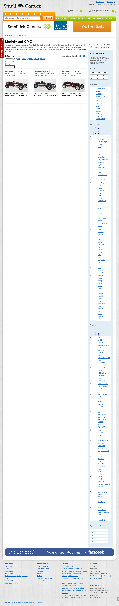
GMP (99, 401)
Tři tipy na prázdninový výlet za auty (72, 568)
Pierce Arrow (101, 304)
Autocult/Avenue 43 (104, 358)
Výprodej (110, 18)
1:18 (19, 14)
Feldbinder (101, 190)
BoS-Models (101, 375)
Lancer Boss (101, 273)
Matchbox (101, 459)
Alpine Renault (102, 175)
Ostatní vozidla (100, 119)
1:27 (93, 535)
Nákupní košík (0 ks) (101, 11)
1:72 (105, 538)
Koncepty (99, 111)
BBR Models (101, 368)
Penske (100, 288)
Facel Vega (101, 183)
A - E (97, 128)
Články (65, 564)
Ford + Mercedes (103, 223)
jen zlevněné (45, 14)
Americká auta (100, 89)
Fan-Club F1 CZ (103, 384)
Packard (100, 275)
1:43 (31, 14)
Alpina (99, 170)
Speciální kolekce (94, 18)
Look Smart (101, 446)
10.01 (93, 75)
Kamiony (98, 106)
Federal (100, 188)
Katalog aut (61, 18)
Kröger (100, 252)
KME (99, 239)
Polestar (100, 311)
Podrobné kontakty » (96, 578)
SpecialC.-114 (102, 520)
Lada (99, 268)
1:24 (25, 14)
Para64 (100, 476)
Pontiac (100, 314)
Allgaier (100, 165)
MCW (99, 471)
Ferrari (100, 198)
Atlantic (100, 348)
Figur (99, 206)
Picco (99, 301)
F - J (97, 130)
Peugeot (100, 296)
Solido (99, 515)
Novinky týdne (76, 18)
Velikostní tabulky (10, 571)
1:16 (93, 532)
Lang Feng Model (103, 441)
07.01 (93, 78)
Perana (100, 291)
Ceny (18, 59)
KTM (99, 262)
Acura (99, 147)
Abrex (99, 337)
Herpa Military (102, 414)
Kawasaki (100, 232)
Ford (99, 216)
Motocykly (99, 114)
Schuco (100, 507)
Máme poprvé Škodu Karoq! (70, 576)
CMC (10, 93)
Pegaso (100, 286)
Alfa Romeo (19, 49)
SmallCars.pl (111, 2)
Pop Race (101, 481)
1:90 (105, 541)
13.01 (105, 73)
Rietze (100, 499)
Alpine (99, 172)
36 (80, 56)
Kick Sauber (101, 237)
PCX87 (100, 479)
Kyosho (100, 435)
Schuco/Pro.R (102, 510)
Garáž (7, 578)
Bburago (100, 370)
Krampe (100, 250)
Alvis (99, 177)
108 (84, 56)
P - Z (97, 134)
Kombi (98, 108)
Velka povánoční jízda (11, 583)
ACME (100, 340)
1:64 (99, 538)
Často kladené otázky (43, 568)
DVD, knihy (99, 101)
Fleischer (100, 213)
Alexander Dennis (103, 159)
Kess (99, 430)
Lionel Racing (102, 443)
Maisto (100, 456)
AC (99, 136)
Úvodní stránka (11, 35)
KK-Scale (100, 433)
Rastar (100, 497)
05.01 (105, 78)
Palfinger (100, 281)
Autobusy (99, 91)
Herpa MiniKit (102, 417)
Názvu (24, 59)
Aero (99, 154)
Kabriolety (99, 103)
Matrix (99, 461)
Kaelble (100, 229)
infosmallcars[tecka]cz (103, 576)
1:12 (13, 14)
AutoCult (100, 355)
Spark (99, 517)
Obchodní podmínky (42, 566)
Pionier (100, 306)
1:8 (93, 529)
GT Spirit (100, 406)
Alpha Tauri (101, 167)
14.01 (99, 73)
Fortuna (100, 226)
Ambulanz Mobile (103, 180)
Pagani (100, 278)
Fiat (99, 203)
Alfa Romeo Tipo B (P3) (67, 49)
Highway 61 (101, 427)
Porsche (100, 316)
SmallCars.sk (100, 2)
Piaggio (100, 298)
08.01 (105, 75)
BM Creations (102, 373)
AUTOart (100, 353)
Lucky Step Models (103, 451)
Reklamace (40, 571)
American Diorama (103, 345)
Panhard (100, 283)
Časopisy (98, 94)
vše (7, 14)
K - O (97, 132)
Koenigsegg (101, 244)
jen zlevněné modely (21, 62)
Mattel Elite (101, 464)
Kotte (99, 247)
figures (100, 211)
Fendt (99, 193)
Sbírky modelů (9, 573)
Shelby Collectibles (103, 512)
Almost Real (101, 342)
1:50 (93, 538)
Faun (99, 185)
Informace (9, 564)
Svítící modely (9, 580)
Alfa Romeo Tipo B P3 (42, 72)
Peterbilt (100, 293)
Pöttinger (100, 319)
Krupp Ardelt (101, 260)
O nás (7, 568)
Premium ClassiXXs (104, 484)
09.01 (99, 75)
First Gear (101, 389)
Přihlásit (74, 11)
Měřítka (42, 59)
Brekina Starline (102, 381)
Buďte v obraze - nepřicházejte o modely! (16, 576)
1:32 (99, 535)
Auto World (101, 350)
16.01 (93, 73)
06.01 (99, 78)
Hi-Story (100, 424)
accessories (101, 139)
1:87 (37, 14)
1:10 (99, 529)
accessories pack (103, 142)
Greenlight (101, 404)
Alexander (101, 157)
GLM (99, 399)
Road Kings (101, 502)
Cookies (39, 576)
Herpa (99, 412)
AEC (99, 152)
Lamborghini (101, 270)
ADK (99, 149)
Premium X (101, 487)
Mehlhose (101, 474)
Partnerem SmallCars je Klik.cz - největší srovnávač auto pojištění (23, 602)
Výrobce (30, 59)
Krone (99, 255)
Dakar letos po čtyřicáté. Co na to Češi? (73, 588)
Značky (36, 59)
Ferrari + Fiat (102, 201)
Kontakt (39, 573)
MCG (99, 469)
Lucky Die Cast (102, 448)
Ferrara (100, 196)
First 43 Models (102, 386)
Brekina (100, 378)
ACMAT (100, 144)
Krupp (99, 257)
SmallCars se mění (67, 566)
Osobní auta (99, 116)
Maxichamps (101, 466)
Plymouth (100, 309)
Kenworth (100, 234)
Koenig (100, 242)
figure (99, 208)
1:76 (93, 541)
